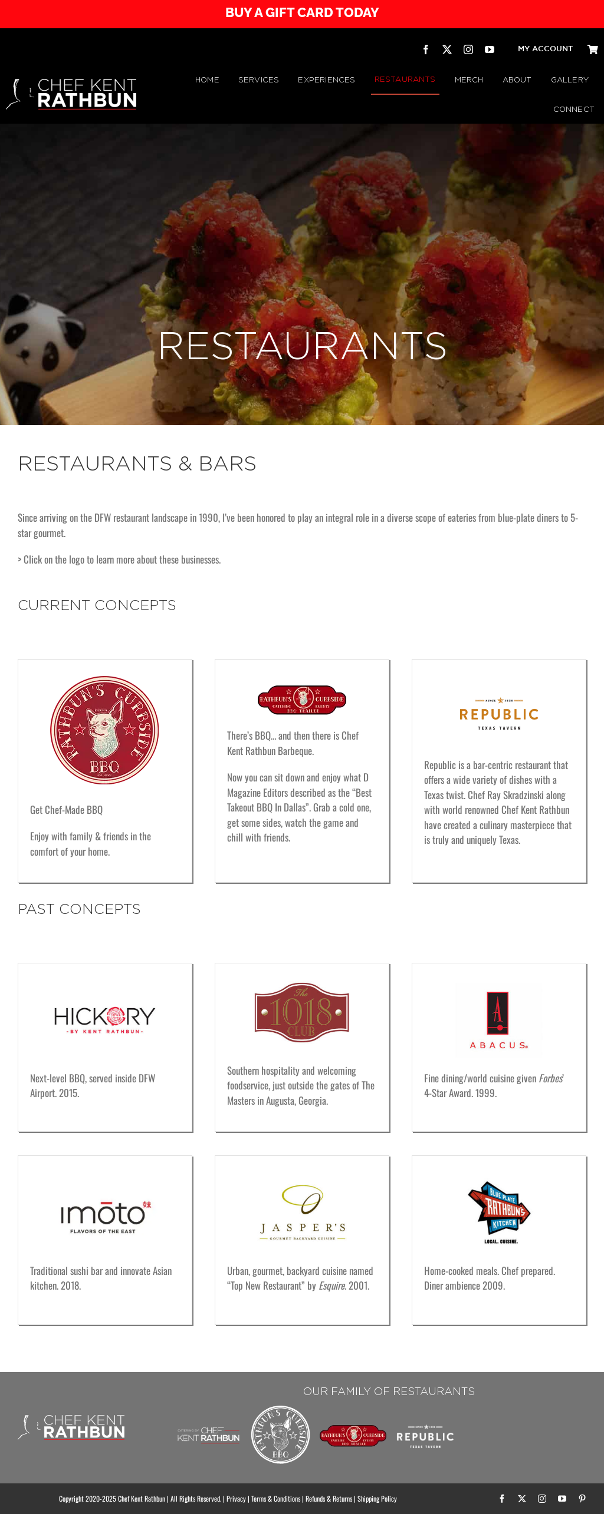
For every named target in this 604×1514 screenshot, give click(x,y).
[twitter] (447, 49)
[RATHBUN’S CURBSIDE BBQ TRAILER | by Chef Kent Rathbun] (353, 1429)
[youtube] (489, 49)
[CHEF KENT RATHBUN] (71, 84)
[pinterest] (582, 1499)
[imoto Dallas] (105, 1180)
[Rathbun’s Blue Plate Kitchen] (499, 1180)
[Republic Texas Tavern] (499, 687)
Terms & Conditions (275, 1498)
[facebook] (426, 49)
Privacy (236, 1498)
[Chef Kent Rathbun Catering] (208, 1417)
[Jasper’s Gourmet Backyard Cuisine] (302, 1180)
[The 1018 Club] (302, 980)
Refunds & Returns (329, 1498)
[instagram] (468, 49)
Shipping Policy (377, 1498)
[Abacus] (499, 987)
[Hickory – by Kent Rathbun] (105, 987)
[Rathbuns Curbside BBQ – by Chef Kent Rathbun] (281, 1407)
